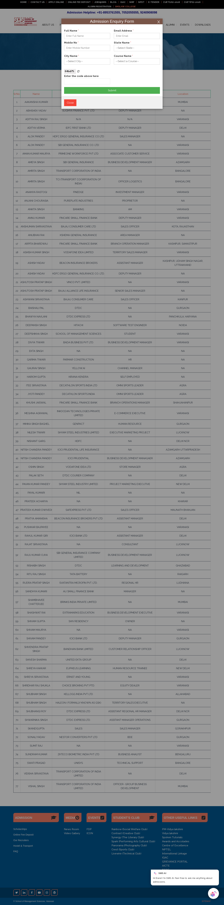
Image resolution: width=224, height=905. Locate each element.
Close (70, 102)
